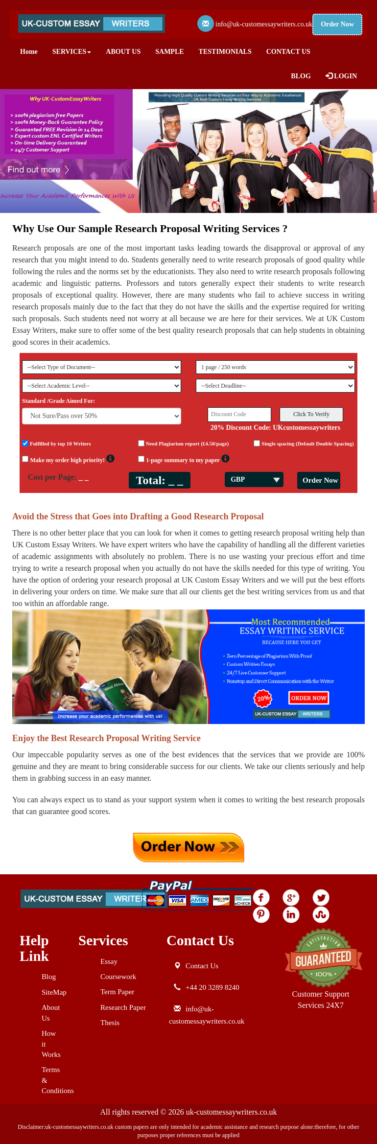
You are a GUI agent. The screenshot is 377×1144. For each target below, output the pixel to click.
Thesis (109, 1023)
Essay (109, 961)
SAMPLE (169, 51)
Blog (49, 977)
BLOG (300, 76)
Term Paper (117, 992)
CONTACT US (288, 51)
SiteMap (54, 992)
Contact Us (202, 966)
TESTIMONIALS (225, 51)
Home (29, 51)
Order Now (337, 24)
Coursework (118, 977)
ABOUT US (123, 51)
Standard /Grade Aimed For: (58, 400)
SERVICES (72, 51)
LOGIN (341, 76)
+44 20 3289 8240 (212, 987)
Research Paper (123, 1007)
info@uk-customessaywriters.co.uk (263, 24)
